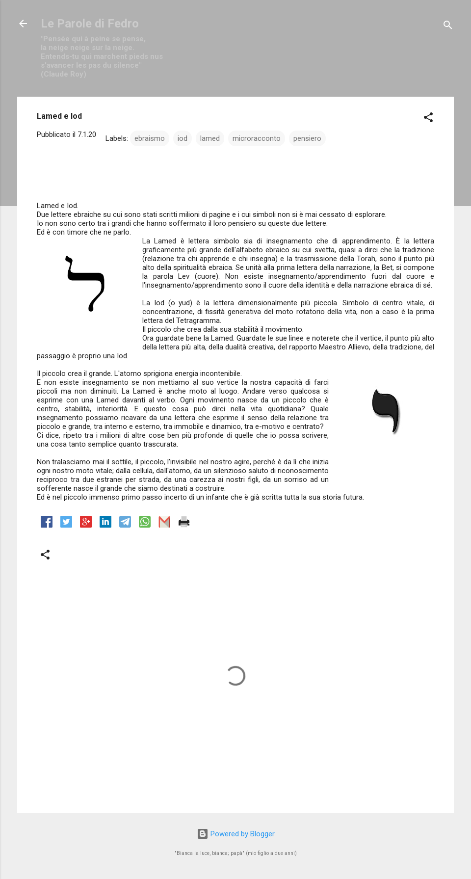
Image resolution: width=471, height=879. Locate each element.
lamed (210, 138)
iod (182, 138)
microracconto (257, 138)
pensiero (307, 138)
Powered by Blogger (236, 833)
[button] (428, 119)
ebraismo (149, 138)
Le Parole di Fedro (90, 23)
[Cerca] (448, 27)
